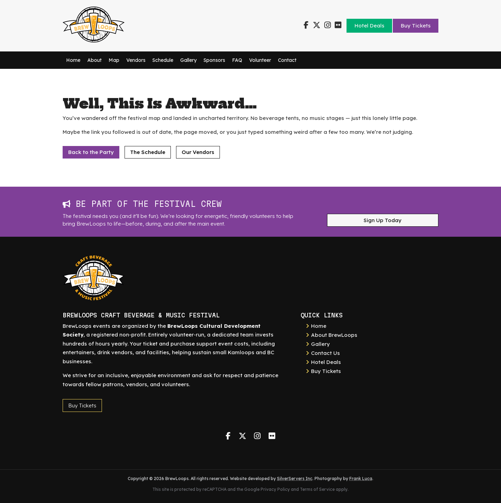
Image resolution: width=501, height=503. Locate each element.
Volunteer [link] (260, 60)
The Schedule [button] (147, 152)
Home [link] (73, 60)
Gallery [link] (188, 60)
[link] (94, 40)
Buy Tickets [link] (416, 25)
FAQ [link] (237, 60)
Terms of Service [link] (317, 489)
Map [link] (114, 60)
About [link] (94, 60)
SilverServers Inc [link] (294, 478)
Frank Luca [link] (360, 478)
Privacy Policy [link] (275, 489)
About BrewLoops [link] (334, 335)
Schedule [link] (162, 60)
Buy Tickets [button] (82, 405)
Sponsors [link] (214, 60)
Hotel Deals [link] (369, 25)
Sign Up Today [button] (382, 220)
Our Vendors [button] (198, 152)
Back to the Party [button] (91, 152)
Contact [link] (287, 60)
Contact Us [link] (325, 353)
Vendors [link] (135, 60)
